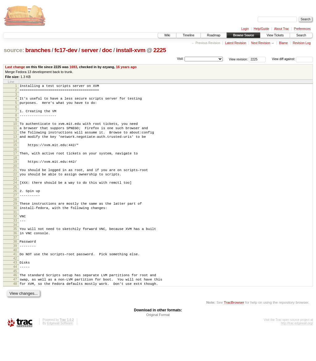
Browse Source (243, 35)
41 (15, 278)
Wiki (167, 35)
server (89, 50)
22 (15, 187)
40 (15, 274)
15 (15, 154)
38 (15, 263)
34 (15, 245)
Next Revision (260, 43)
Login (245, 29)
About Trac (281, 29)
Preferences (302, 29)
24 (15, 196)
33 (15, 240)
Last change (15, 67)
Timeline (188, 35)
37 (15, 259)
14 (15, 150)
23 (15, 192)
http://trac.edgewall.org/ (297, 353)
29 (15, 220)
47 (15, 307)
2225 (159, 50)
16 (15, 159)
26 (15, 205)
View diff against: (292, 59)
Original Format (158, 344)
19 (15, 172)
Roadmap (213, 35)
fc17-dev (65, 50)
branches (38, 50)
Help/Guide (261, 29)
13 (15, 145)
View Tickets (275, 35)
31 (15, 230)
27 (15, 211)
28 (15, 216)
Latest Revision (235, 43)
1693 (73, 67)
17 (15, 163)
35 (15, 249)
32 (15, 234)
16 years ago (126, 67)
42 (15, 283)
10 (15, 129)
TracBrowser (234, 332)
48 (15, 312)
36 (15, 254)
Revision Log (302, 43)
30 (15, 225)
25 (15, 201)
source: (14, 50)
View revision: (238, 59)
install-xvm (131, 50)
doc (107, 50)
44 (15, 292)
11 (15, 134)
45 (15, 298)
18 (15, 168)
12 (15, 140)
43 (15, 287)
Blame (283, 43)
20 (15, 178)
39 (15, 269)
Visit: (180, 58)
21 (15, 182)
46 (15, 302)
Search (301, 35)
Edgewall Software (60, 353)
